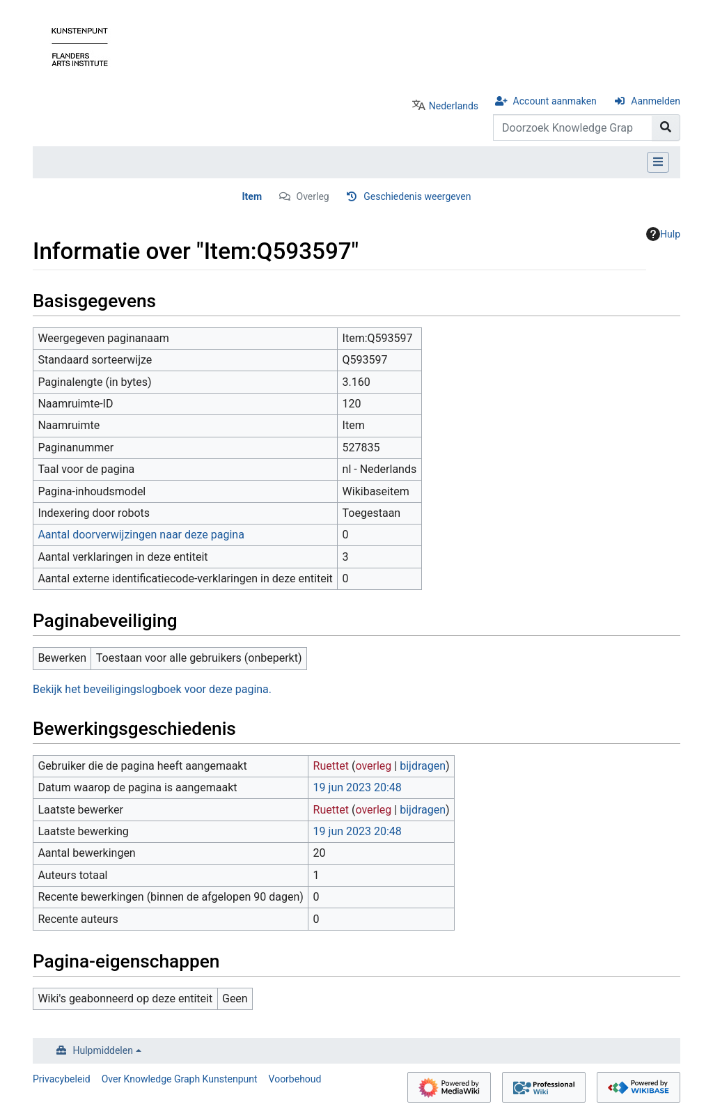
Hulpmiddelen (103, 1050)
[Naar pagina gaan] (666, 127)
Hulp (663, 234)
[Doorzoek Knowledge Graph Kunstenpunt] (572, 127)
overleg (373, 765)
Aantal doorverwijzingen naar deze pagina (141, 534)
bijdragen (423, 765)
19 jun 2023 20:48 (357, 787)
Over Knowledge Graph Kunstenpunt (180, 1079)
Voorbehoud (295, 1079)
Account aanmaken (555, 101)
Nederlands (453, 105)
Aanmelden (655, 101)
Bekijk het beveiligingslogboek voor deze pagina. (152, 689)
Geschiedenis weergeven (417, 196)
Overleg (313, 196)
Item (252, 196)
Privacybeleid (62, 1079)
